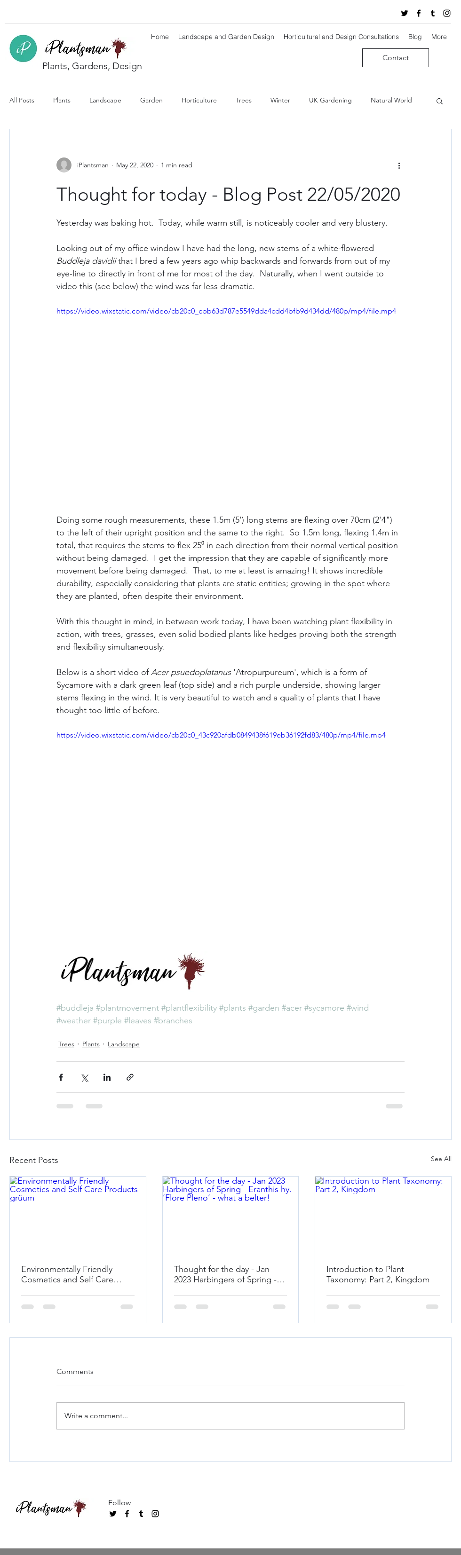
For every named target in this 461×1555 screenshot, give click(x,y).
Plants (62, 100)
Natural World (391, 100)
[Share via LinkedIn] (107, 1077)
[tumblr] (432, 13)
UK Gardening (330, 100)
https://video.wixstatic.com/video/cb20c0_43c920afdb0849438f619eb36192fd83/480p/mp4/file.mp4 (221, 734)
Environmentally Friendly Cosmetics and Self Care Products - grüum (67, 1274)
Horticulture (199, 100)
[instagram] (447, 13)
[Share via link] (130, 1077)
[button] (439, 100)
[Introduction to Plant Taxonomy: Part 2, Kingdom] (383, 1215)
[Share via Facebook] (60, 1077)
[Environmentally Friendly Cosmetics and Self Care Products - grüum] (78, 1215)
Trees (244, 100)
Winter (280, 100)
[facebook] (418, 13)
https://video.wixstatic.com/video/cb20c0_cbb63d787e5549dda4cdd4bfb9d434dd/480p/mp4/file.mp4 (226, 310)
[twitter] (404, 13)
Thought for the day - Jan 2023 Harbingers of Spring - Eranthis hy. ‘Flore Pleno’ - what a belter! (225, 1274)
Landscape (105, 100)
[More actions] (399, 165)
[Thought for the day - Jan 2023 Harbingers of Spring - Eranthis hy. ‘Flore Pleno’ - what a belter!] (231, 1215)
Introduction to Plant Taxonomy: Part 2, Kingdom (377, 1274)
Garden (151, 100)
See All (441, 1158)
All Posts (21, 100)
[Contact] (395, 57)
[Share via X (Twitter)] (83, 1077)
